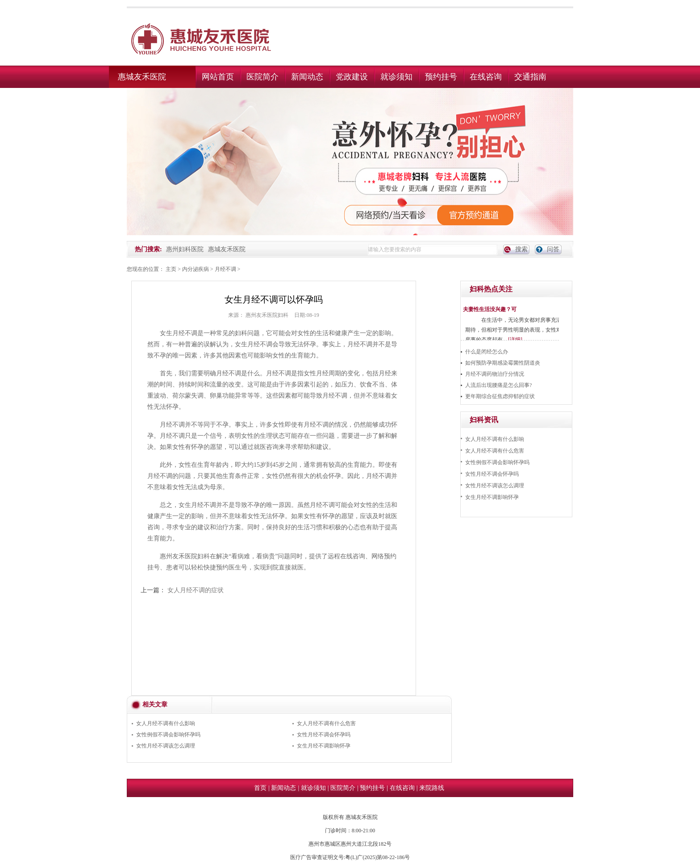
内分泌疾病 (195, 269)
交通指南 (530, 76)
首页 (260, 788)
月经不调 (225, 269)
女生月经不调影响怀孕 (323, 746)
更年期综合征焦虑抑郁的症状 (500, 396)
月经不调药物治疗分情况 (494, 374)
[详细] (515, 339)
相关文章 (154, 704)
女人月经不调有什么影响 (165, 723)
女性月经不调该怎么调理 (165, 746)
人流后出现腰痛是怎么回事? (498, 385)
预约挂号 (441, 76)
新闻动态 (307, 76)
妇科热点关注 (491, 289)
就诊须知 (396, 76)
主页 (171, 269)
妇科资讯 (484, 420)
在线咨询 (486, 76)
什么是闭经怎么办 (486, 352)
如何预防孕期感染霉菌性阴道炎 (502, 363)
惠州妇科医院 (185, 249)
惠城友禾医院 (142, 76)
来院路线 (431, 788)
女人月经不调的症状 (195, 590)
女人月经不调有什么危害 (326, 723)
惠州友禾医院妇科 (267, 315)
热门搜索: (148, 249)
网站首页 (218, 76)
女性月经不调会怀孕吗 (323, 734)
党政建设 (352, 76)
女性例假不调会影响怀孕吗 (168, 734)
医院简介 (262, 76)
